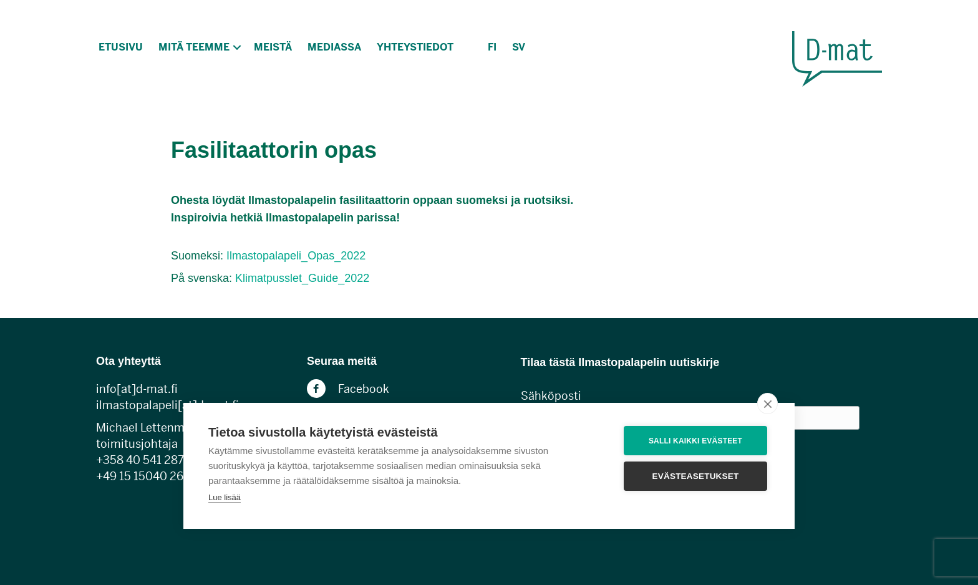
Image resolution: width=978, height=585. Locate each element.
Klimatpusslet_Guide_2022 (302, 278)
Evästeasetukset (695, 476)
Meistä (273, 47)
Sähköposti (551, 396)
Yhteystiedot (415, 47)
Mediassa (334, 47)
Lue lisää (224, 497)
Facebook (363, 389)
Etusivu (121, 47)
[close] (767, 403)
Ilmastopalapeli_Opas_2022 (296, 255)
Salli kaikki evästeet (695, 441)
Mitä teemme (194, 47)
